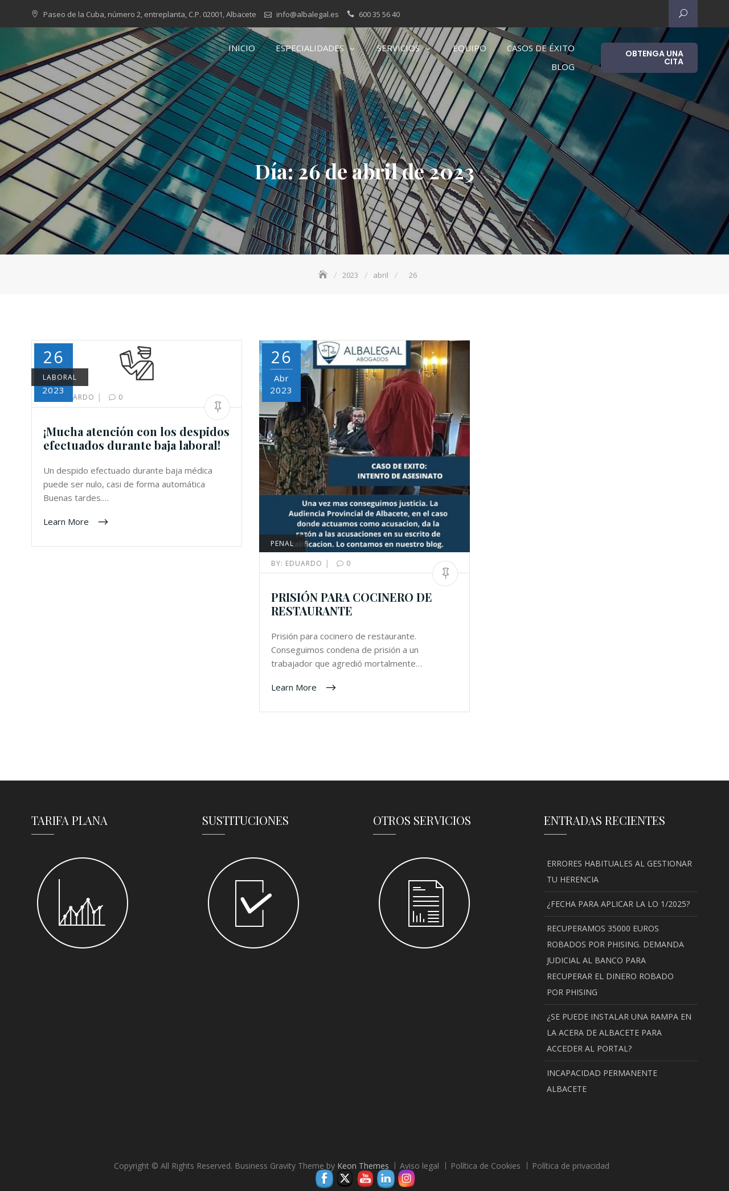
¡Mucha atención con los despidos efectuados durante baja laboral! (136, 438)
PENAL (282, 543)
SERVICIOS (398, 48)
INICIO (241, 48)
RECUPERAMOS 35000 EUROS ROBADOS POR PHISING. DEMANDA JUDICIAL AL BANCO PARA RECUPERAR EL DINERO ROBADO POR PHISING (615, 960)
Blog (563, 66)
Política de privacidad (570, 1165)
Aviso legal (419, 1165)
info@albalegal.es (307, 14)
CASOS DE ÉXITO (541, 48)
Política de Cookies (485, 1165)
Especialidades (310, 48)
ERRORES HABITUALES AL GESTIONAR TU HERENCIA (619, 871)
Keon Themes (363, 1165)
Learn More (67, 521)
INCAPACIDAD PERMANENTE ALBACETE (602, 1080)
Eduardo (298, 563)
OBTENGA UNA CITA (654, 57)
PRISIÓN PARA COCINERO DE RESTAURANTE (351, 603)
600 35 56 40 (379, 14)
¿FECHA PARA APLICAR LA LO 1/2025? (618, 903)
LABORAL (60, 377)
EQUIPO (469, 48)
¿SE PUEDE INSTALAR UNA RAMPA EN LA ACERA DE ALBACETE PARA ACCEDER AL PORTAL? (619, 1032)
